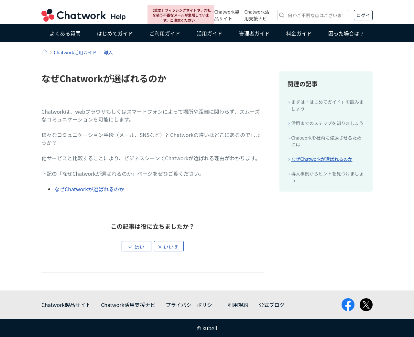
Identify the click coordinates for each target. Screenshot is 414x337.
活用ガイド (210, 33)
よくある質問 (65, 33)
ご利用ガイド (164, 33)
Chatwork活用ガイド (75, 52)
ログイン (363, 16)
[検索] (313, 15)
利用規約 (238, 305)
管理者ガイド (254, 33)
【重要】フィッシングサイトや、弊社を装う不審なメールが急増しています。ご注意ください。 (181, 15)
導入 (108, 52)
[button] (136, 246)
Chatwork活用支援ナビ (257, 15)
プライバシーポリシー (191, 305)
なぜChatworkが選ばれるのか (89, 189)
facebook (348, 304)
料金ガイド (299, 33)
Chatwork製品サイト (226, 15)
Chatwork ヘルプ (83, 15)
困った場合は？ (346, 33)
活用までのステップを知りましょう (327, 123)
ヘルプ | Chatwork (44, 51)
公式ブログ (272, 305)
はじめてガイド (115, 33)
